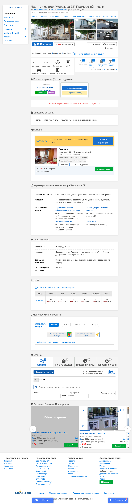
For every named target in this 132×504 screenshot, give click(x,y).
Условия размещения (58, 493)
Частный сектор (40, 9)
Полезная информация (77, 476)
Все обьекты (43, 461)
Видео (70, 474)
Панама (92, 433)
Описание (9, 25)
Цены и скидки (11, 33)
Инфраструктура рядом (47, 342)
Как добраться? (69, 342)
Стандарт (40, 300)
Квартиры (41, 471)
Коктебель (8, 463)
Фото (34, 16)
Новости (71, 461)
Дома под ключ (43, 484)
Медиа (15, 37)
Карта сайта (109, 493)
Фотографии (73, 471)
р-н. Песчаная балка (58, 9)
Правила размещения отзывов (86, 493)
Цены (105, 16)
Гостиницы (41, 474)
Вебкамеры (72, 469)
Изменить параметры (103, 141)
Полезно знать (94, 16)
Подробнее (71, 445)
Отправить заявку (74, 93)
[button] (87, 447)
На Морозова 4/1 (50, 432)
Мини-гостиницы (44, 481)
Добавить (106, 482)
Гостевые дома (43, 466)
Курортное (8, 466)
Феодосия (8, 461)
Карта (113, 16)
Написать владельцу (74, 88)
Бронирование (11, 21)
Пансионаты (42, 469)
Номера (15, 29)
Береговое (8, 469)
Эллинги (40, 479)
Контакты (8, 17)
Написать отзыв (42, 372)
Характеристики (78, 16)
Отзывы (8, 40)
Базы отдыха (42, 476)
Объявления (73, 466)
